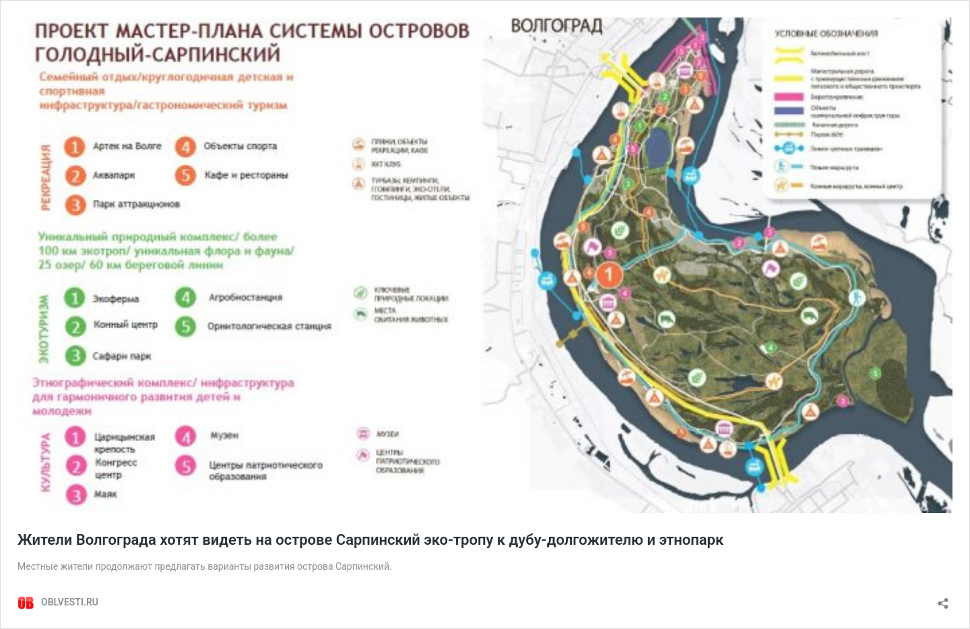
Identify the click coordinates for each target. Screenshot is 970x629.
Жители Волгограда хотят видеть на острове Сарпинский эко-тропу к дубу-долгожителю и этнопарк (370, 539)
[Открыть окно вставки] (943, 599)
